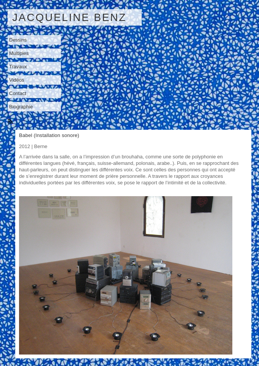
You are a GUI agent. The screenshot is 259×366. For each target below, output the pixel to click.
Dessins (18, 40)
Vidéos (16, 80)
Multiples (19, 53)
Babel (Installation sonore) (49, 135)
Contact (17, 93)
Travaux (18, 66)
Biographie (21, 107)
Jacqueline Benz (69, 17)
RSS (11, 122)
